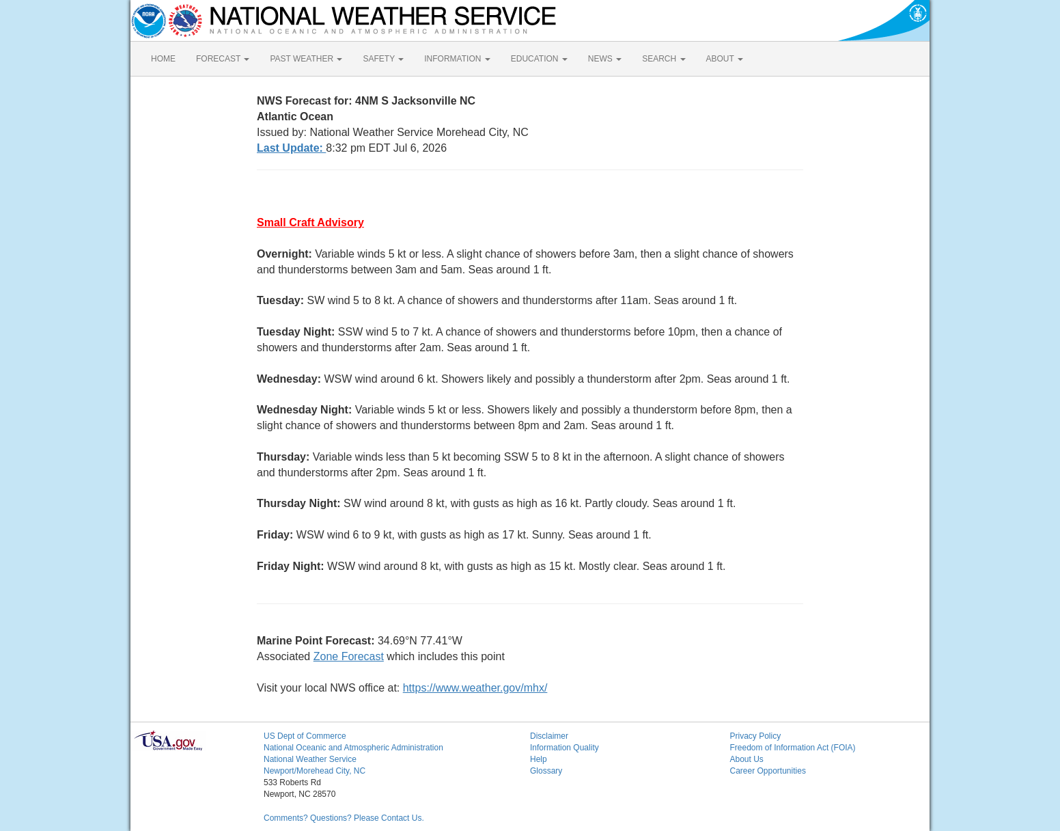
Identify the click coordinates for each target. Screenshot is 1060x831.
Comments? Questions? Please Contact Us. (344, 818)
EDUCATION (539, 59)
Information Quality (564, 747)
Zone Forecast (348, 656)
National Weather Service (310, 759)
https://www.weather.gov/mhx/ (475, 688)
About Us (747, 759)
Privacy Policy (755, 736)
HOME (163, 59)
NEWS (605, 59)
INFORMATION (457, 59)
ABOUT (724, 59)
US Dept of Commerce (305, 736)
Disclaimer (549, 736)
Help (538, 759)
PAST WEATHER (306, 59)
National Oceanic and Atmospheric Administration (353, 747)
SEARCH (663, 59)
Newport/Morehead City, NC (314, 771)
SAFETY (383, 59)
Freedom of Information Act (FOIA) (793, 747)
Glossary (546, 771)
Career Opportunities (768, 771)
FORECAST (222, 59)
